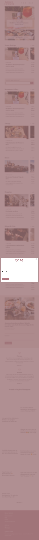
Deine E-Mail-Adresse (7, 264)
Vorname (4, 271)
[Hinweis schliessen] (36, 259)
